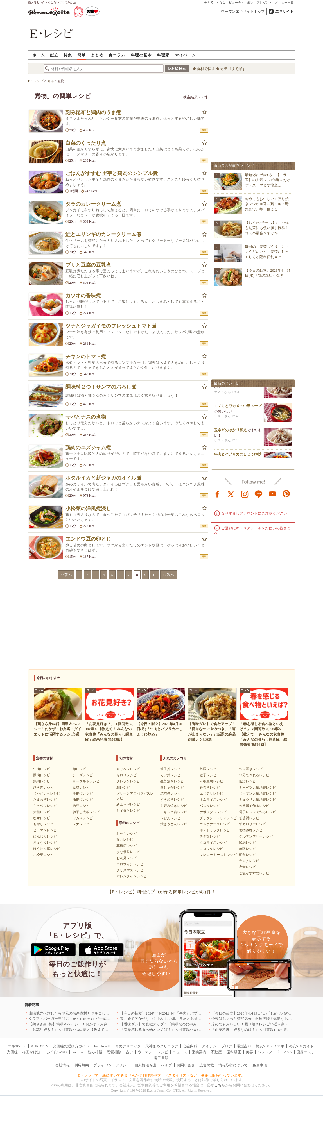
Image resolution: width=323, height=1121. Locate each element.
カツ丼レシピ (170, 775)
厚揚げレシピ (83, 793)
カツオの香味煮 (83, 295)
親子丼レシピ (170, 769)
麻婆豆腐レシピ (211, 781)
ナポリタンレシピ (213, 812)
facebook (217, 493)
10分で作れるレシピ (254, 775)
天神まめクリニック (161, 1046)
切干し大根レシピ (86, 812)
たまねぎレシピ (45, 800)
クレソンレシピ (128, 781)
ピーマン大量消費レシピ (257, 793)
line (258, 493)
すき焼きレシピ (172, 800)
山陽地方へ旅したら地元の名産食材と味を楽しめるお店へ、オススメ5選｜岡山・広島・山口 (104, 1013)
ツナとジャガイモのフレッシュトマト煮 (111, 326)
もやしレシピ (43, 824)
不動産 (216, 1052)
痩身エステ (306, 1052)
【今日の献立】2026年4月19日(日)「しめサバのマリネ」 (257, 1013)
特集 (68, 55)
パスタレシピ (210, 806)
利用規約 (81, 1065)
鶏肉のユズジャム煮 (88, 447)
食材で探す (206, 69)
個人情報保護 (145, 1065)
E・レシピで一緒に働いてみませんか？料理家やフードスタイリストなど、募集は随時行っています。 (161, 1075)
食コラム (117, 55)
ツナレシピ (81, 824)
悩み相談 (95, 1052)
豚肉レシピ (41, 775)
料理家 (163, 55)
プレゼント (264, 2)
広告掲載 (206, 1065)
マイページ (185, 55)
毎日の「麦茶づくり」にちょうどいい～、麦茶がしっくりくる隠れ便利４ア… (267, 251)
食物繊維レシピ (251, 830)
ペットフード (268, 1052)
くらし (221, 2)
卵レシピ (79, 769)
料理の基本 (141, 55)
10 (154, 575)
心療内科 (190, 1046)
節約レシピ (247, 843)
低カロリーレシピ (252, 824)
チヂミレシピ (210, 836)
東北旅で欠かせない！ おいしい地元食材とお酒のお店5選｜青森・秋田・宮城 (183, 1018)
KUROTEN (39, 1046)
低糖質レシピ (249, 818)
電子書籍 (161, 1058)
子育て (208, 2)
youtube (272, 493)
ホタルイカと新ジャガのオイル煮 (103, 478)
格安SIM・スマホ (270, 1046)
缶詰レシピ (247, 781)
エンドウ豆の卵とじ (88, 539)
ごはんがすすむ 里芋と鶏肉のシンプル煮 (111, 173)
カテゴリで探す (233, 69)
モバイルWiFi (56, 1052)
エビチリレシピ (211, 793)
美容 (249, 1052)
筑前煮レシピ (170, 793)
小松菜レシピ (43, 855)
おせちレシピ (126, 834)
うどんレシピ (170, 818)
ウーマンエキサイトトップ (243, 11)
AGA (288, 1052)
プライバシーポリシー (111, 1065)
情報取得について (233, 1065)
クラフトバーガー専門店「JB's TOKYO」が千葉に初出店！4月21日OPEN (88, 1018)
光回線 (12, 1052)
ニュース (180, 1052)
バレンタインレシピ (131, 876)
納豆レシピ (81, 806)
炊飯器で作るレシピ (254, 806)
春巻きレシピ (210, 787)
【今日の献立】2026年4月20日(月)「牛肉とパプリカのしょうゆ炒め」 (177, 1013)
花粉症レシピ (126, 846)
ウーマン (145, 1052)
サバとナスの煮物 (85, 417)
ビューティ (236, 2)
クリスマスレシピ (129, 870)
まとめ (97, 55)
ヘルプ (166, 1065)
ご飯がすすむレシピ (254, 873)
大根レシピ (41, 812)
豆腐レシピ (81, 787)
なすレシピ (41, 818)
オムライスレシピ (213, 800)
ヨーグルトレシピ (86, 781)
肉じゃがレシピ (172, 787)
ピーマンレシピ (45, 830)
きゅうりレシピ (45, 843)
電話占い (244, 1046)
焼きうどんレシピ (173, 824)
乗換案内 (199, 1052)
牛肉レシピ (41, 769)
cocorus (77, 1052)
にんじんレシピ (45, 836)
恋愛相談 (114, 1052)
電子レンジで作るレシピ (257, 812)
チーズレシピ (83, 775)
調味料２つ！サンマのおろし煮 (100, 387)
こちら (219, 1085)
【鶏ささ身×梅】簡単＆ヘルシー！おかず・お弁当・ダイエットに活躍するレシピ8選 (98, 1024)
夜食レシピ (247, 867)
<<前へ (66, 575)
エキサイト (284, 11)
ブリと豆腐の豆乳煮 (88, 265)
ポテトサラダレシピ (215, 830)
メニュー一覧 (284, 2)
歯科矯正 (234, 1052)
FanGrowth (102, 1046)
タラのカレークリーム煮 (93, 204)
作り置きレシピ (251, 769)
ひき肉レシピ (43, 787)
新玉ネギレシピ (128, 804)
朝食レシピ (247, 855)
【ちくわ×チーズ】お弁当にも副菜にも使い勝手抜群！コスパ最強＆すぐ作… (268, 228)
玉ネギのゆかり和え (230, 432)
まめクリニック (128, 1046)
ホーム (38, 55)
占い (250, 2)
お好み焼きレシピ (173, 806)
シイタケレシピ (128, 811)
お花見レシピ (126, 858)
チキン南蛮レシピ (173, 812)
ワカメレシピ (83, 818)
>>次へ (168, 575)
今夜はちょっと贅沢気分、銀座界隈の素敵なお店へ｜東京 (258, 1018)
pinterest (286, 493)
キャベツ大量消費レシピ (257, 787)
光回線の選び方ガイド (71, 1046)
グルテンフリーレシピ (256, 836)
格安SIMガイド (301, 1046)
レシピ (162, 1052)
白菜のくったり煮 (85, 143)
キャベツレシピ (45, 806)
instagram (245, 493)
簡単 (81, 55)
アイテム (209, 1046)
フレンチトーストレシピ (218, 855)
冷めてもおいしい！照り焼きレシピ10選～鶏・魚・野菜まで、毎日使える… (267, 204)
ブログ (226, 1046)
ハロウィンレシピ (129, 864)
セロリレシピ (126, 775)
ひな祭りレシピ (128, 852)
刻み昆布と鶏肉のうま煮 (93, 112)
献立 (54, 55)
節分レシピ (124, 839)
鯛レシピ (123, 787)
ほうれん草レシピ (46, 849)
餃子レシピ (208, 775)
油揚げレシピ (83, 800)
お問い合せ (186, 1065)
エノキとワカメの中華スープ (237, 408)
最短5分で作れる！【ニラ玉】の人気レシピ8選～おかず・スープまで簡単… (268, 180)
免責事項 (259, 1065)
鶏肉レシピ (41, 781)
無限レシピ (247, 849)
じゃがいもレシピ (46, 793)
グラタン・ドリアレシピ (218, 818)
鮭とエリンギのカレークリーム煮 (103, 234)
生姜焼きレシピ (172, 781)
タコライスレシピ (213, 843)
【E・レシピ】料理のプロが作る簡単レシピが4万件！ (161, 891)
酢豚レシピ (208, 769)
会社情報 (62, 1065)
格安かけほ (31, 1052)
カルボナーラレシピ (215, 824)
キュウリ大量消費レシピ (257, 800)
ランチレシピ (249, 861)
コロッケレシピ (211, 849)
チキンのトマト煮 (85, 356)
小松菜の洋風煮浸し (88, 508)
